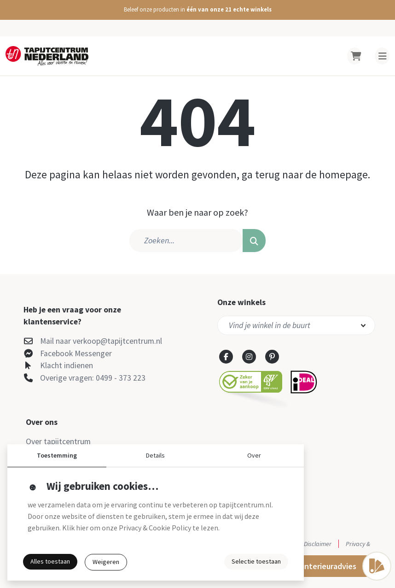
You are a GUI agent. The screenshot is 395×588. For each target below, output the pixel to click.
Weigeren (106, 562)
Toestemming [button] (57, 455)
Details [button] (155, 455)
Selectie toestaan (256, 561)
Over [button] (254, 455)
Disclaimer (317, 544)
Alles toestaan (50, 561)
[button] (197, 10)
